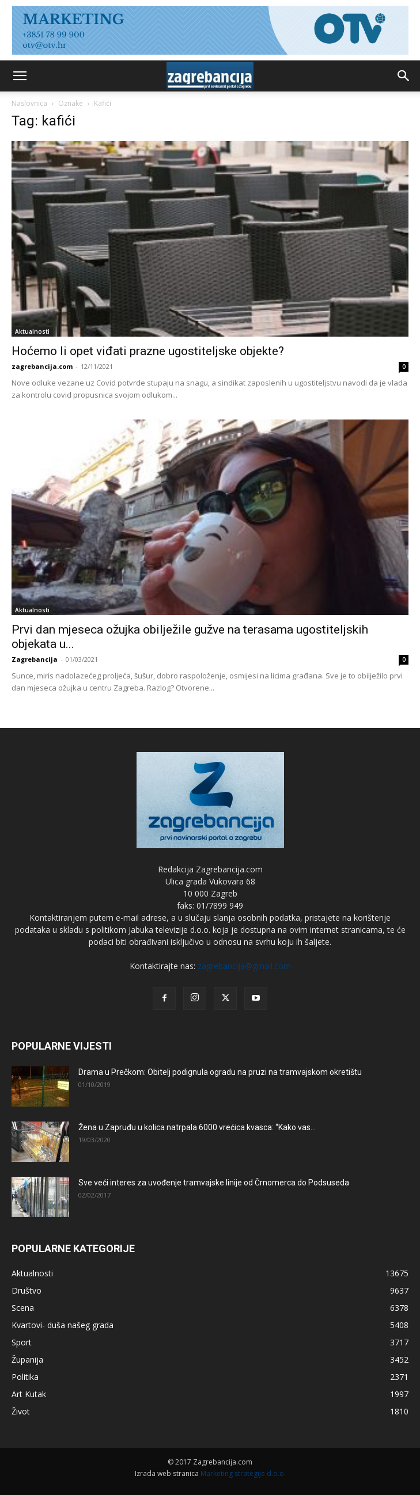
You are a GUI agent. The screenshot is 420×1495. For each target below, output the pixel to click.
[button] (19, 75)
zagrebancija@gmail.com (244, 965)
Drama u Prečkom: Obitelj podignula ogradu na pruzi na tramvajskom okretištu (220, 1072)
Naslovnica (29, 103)
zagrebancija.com (42, 366)
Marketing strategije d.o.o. (243, 1473)
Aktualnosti (32, 331)
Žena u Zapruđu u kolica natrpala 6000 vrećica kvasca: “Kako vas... (197, 1127)
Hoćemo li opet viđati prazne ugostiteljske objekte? (148, 351)
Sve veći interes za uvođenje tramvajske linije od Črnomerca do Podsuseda (213, 1182)
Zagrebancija (35, 659)
